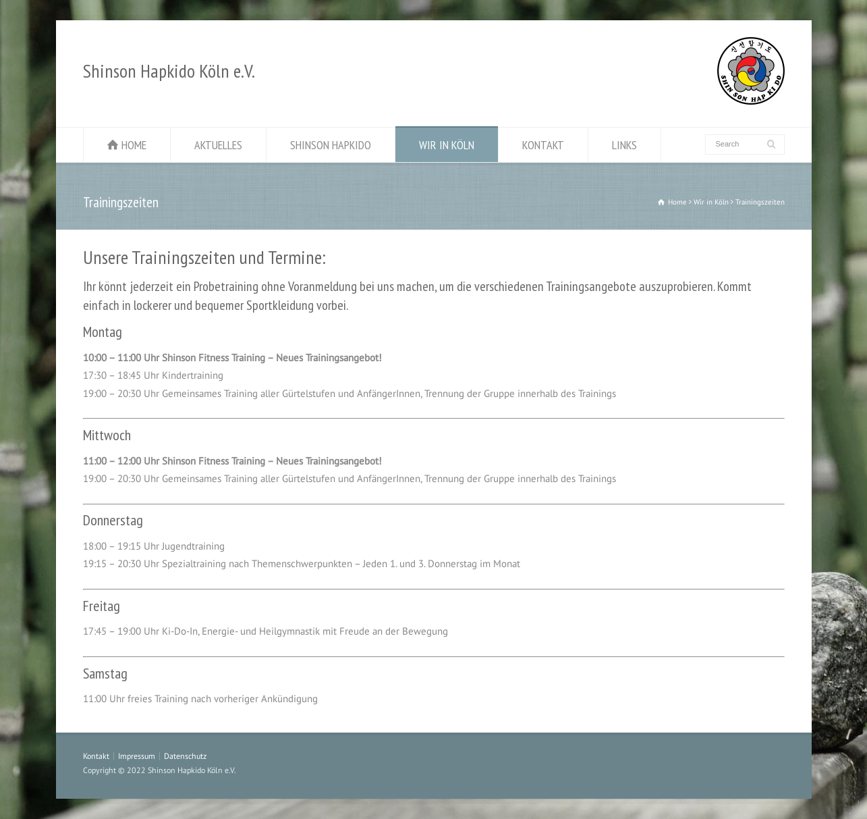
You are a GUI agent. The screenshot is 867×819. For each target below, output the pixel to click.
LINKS (624, 145)
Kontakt (96, 756)
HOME (133, 145)
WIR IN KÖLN (446, 145)
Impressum (136, 756)
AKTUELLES (218, 145)
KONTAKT (543, 145)
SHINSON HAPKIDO (330, 145)
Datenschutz (185, 756)
